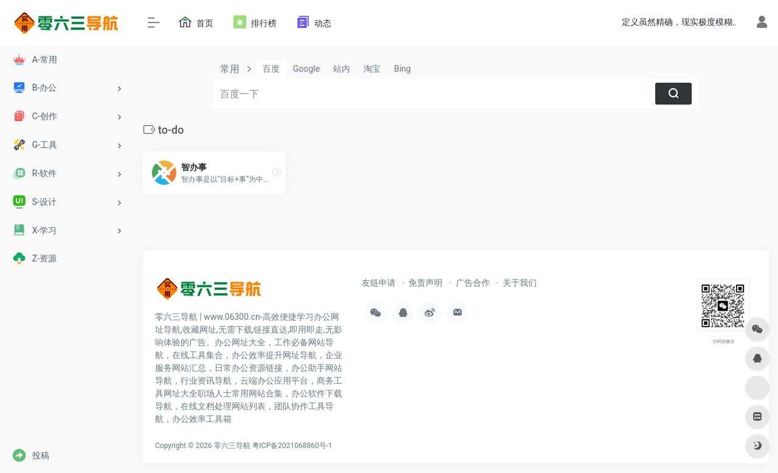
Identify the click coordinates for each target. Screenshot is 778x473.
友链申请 (379, 283)
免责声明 (425, 283)
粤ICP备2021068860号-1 (292, 445)
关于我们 (520, 283)
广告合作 (473, 283)
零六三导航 (232, 445)
